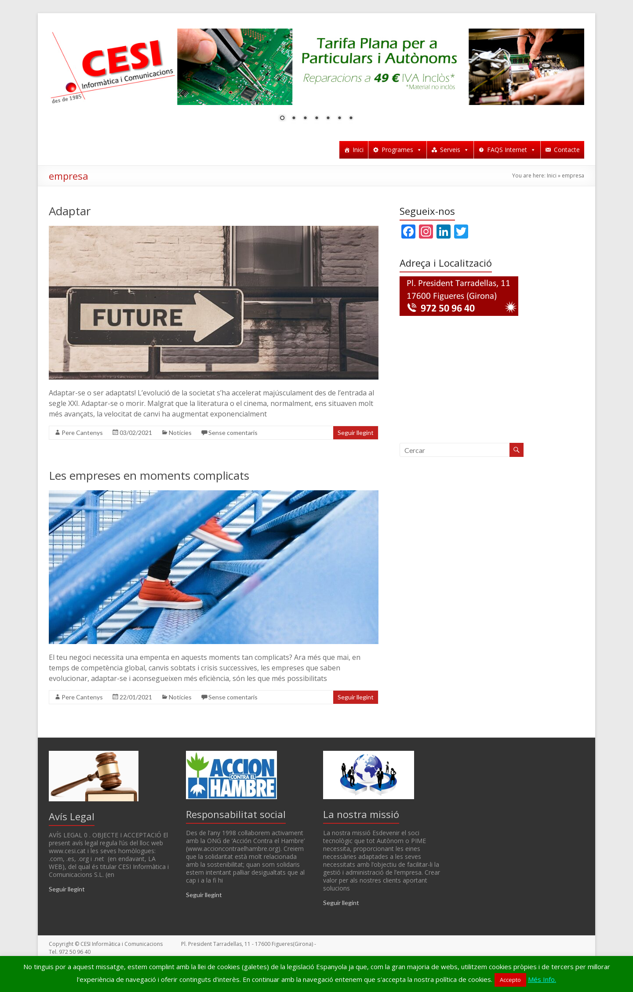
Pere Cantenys (82, 432)
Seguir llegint (356, 432)
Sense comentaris (233, 432)
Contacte (567, 149)
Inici (358, 149)
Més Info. (542, 979)
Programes (402, 149)
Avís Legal (72, 816)
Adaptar (70, 211)
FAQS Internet (511, 149)
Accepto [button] (510, 980)
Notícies (180, 432)
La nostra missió (361, 814)
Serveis (454, 149)
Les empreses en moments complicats (149, 475)
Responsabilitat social (236, 814)
